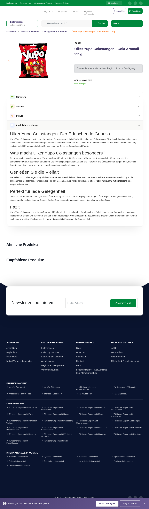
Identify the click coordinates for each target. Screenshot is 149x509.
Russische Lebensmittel (52, 461)
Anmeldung (11, 348)
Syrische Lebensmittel (51, 457)
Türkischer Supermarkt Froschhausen (17, 442)
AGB (113, 348)
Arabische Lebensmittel (87, 457)
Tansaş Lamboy (119, 394)
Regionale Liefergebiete (89, 12)
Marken (75, 11)
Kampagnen (62, 11)
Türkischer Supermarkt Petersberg (57, 421)
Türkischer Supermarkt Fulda (19, 414)
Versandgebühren (62, 3)
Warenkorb (11, 356)
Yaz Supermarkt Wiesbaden (124, 387)
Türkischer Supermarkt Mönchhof (91, 427)
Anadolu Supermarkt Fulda (18, 394)
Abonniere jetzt (123, 303)
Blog (78, 348)
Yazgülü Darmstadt (15, 387)
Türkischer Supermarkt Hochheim (21, 434)
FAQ (78, 365)
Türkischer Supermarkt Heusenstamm (17, 428)
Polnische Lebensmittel (122, 461)
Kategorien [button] (46, 11)
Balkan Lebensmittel (16, 461)
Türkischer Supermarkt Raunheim (126, 427)
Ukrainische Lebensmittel (88, 461)
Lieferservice (11, 3)
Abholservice (25, 3)
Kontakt (80, 361)
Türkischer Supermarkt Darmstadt (21, 407)
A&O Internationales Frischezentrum (85, 388)
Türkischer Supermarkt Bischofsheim (52, 428)
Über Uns (80, 352)
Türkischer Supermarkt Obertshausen (87, 422)
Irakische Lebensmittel (17, 457)
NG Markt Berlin (84, 394)
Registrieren (135, 11)
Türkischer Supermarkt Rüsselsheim (122, 415)
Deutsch (113, 3)
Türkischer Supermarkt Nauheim (91, 434)
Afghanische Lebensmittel (123, 457)
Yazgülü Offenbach (50, 387)
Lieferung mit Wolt (50, 352)
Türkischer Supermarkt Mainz (89, 414)
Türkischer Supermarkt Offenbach (91, 407)
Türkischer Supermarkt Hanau (55, 414)
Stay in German (130, 503)
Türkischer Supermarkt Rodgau (125, 421)
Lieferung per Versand (43, 3)
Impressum (81, 356)
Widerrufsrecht (118, 356)
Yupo (77, 42)
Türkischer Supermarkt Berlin (54, 441)
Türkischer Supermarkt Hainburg (126, 434)
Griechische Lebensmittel (18, 466)
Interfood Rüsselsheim (52, 394)
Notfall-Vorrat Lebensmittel (19, 361)
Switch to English (107, 503)
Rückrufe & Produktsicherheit (125, 361)
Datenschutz (117, 352)
